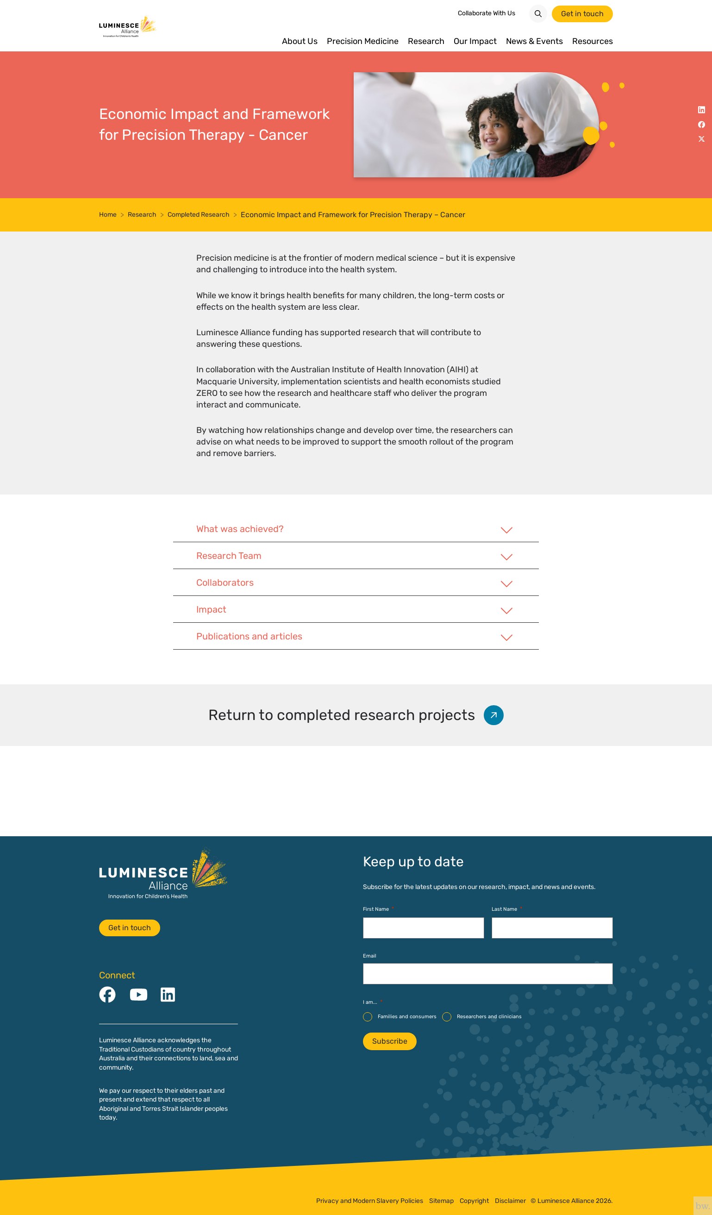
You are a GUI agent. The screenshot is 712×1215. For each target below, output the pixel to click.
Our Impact (475, 41)
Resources (592, 41)
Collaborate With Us (486, 13)
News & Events (534, 41)
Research (426, 41)
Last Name (507, 910)
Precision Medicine (363, 41)
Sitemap (441, 1201)
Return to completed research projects (358, 803)
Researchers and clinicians (489, 1017)
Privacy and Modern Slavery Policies (369, 1201)
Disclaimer (510, 1201)
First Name (378, 910)
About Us (300, 41)
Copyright (474, 1201)
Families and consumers (407, 1017)
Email (369, 956)
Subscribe (389, 1041)
